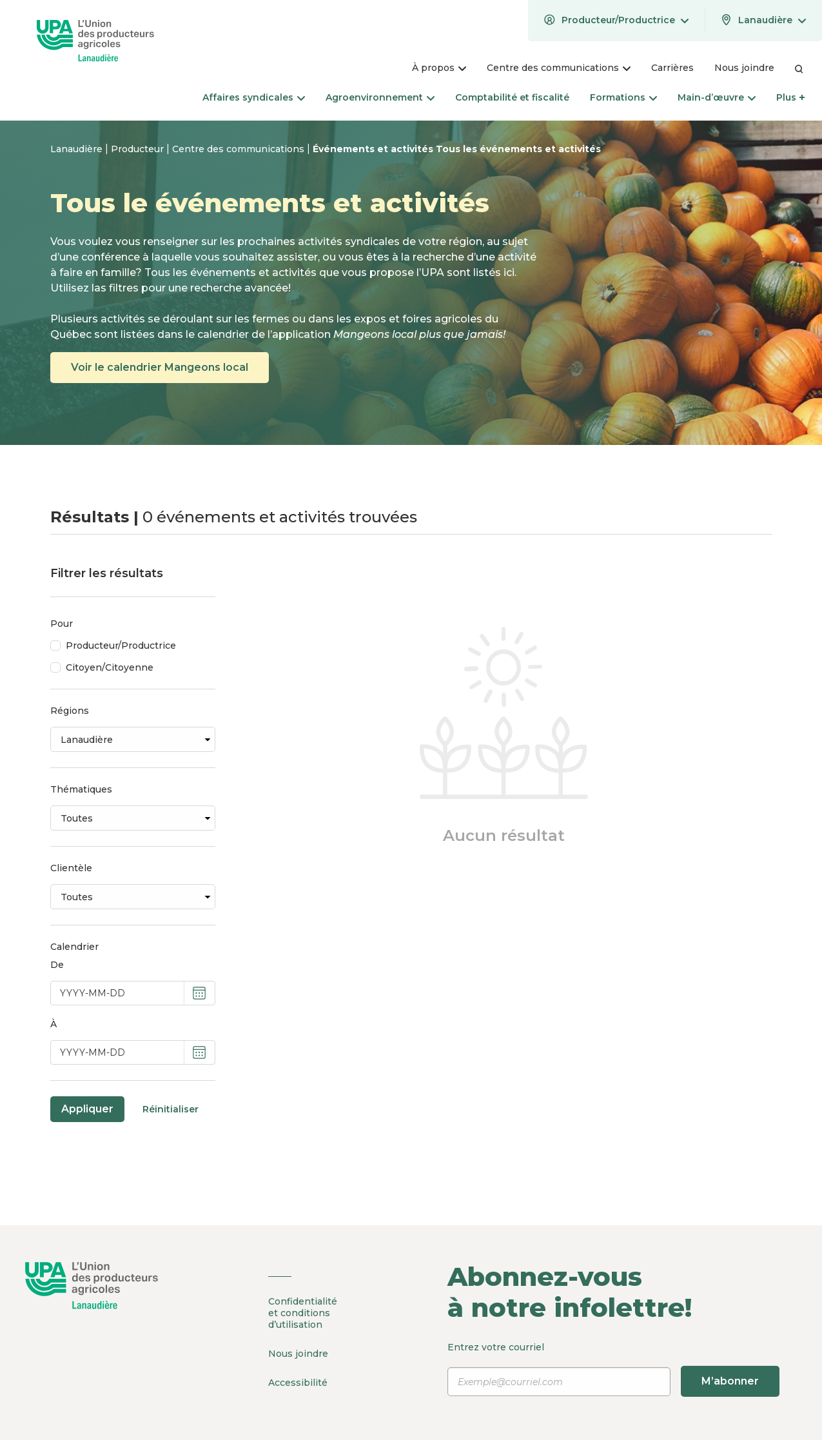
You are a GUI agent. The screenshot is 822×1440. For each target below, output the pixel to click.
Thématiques (81, 789)
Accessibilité (298, 1382)
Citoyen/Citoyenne (109, 667)
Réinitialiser (170, 1109)
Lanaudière (77, 149)
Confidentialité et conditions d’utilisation (302, 1313)
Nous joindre (298, 1353)
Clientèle (71, 868)
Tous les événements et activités (518, 149)
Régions (69, 710)
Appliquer (87, 1109)
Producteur (138, 149)
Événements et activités (374, 149)
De (57, 965)
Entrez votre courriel (613, 1369)
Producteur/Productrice (121, 645)
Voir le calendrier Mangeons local (159, 367)
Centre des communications (239, 149)
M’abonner (730, 1381)
